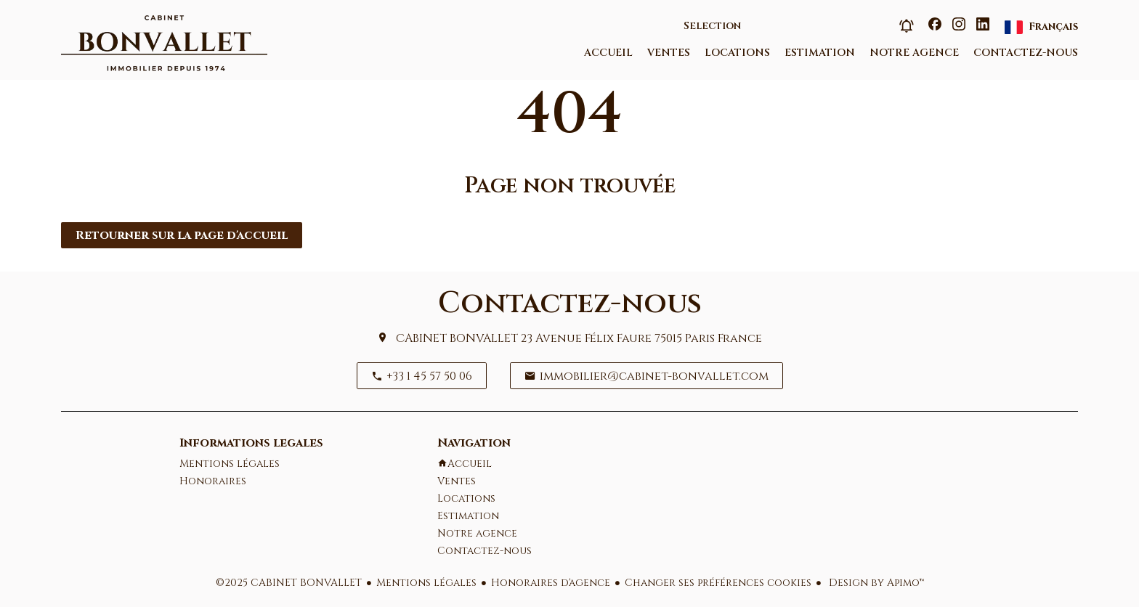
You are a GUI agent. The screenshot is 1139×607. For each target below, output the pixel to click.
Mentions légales (426, 583)
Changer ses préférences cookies (718, 583)
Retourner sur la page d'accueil (182, 235)
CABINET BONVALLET (457, 338)
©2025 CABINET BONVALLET (289, 583)
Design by (875, 583)
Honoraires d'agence (550, 583)
